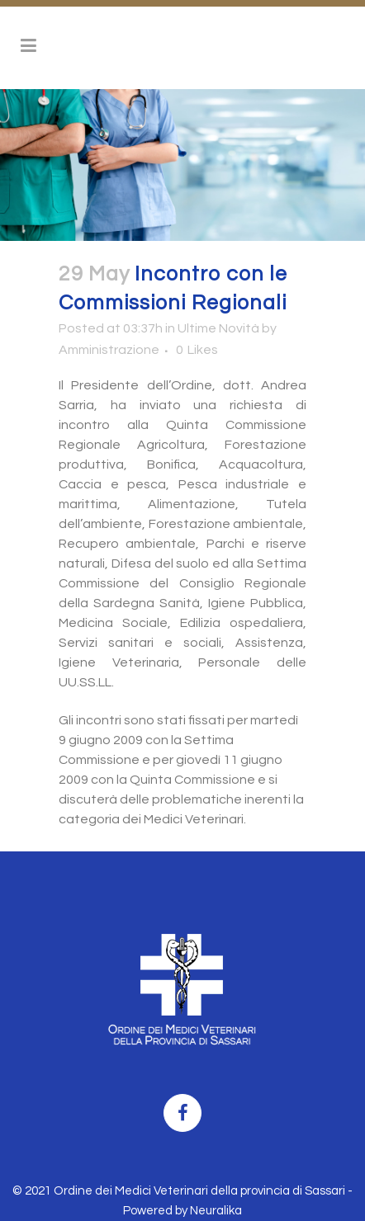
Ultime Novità (218, 328)
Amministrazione (109, 349)
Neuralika (216, 1210)
